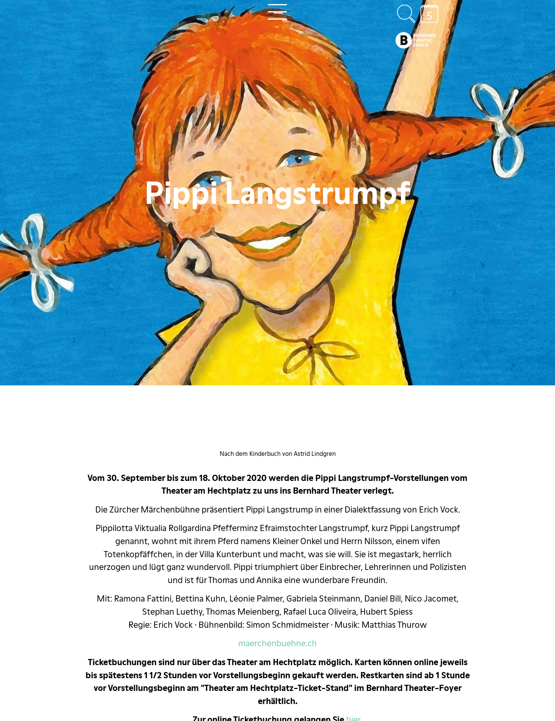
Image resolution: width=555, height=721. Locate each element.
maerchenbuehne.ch (277, 643)
